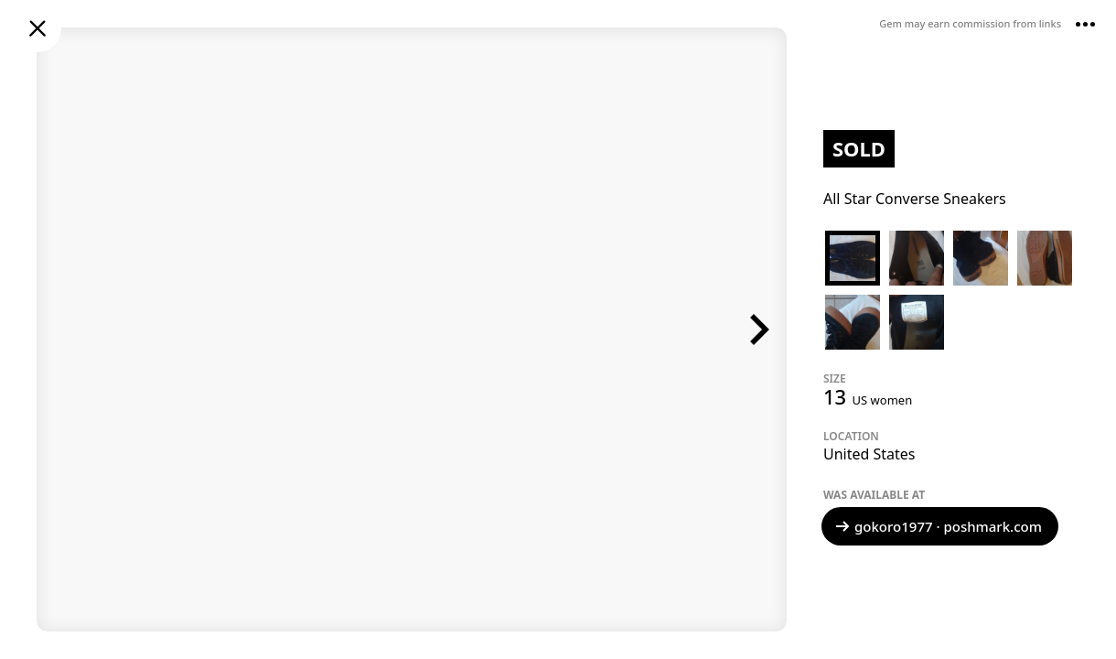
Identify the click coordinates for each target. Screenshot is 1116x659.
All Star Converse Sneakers (914, 199)
